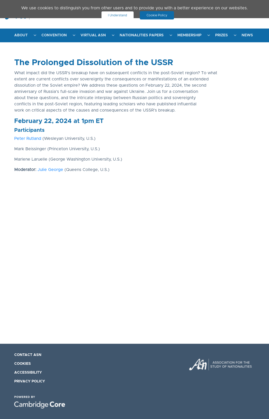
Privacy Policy (29, 381)
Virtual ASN (93, 35)
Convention (54, 35)
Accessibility (28, 372)
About (21, 35)
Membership (189, 35)
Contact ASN (27, 355)
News (247, 35)
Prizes (221, 35)
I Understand (117, 15)
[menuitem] (24, 35)
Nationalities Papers (142, 35)
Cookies (22, 364)
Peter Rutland (27, 138)
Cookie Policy (157, 15)
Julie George (50, 170)
